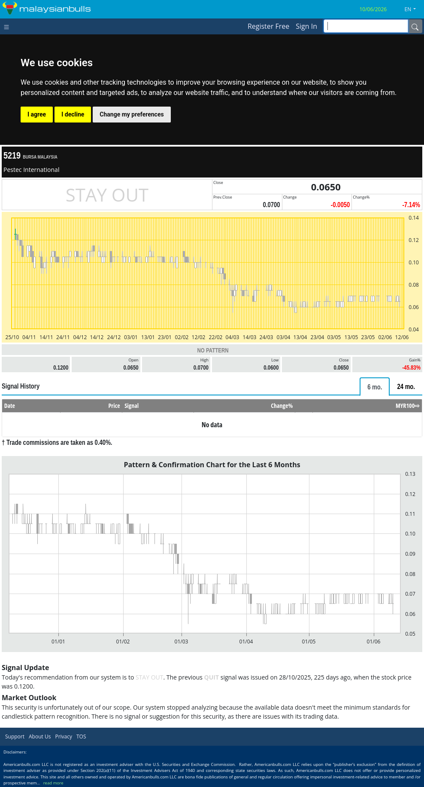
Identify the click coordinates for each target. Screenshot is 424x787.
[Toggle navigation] (8, 26)
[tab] (375, 386)
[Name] (415, 26)
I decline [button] (72, 114)
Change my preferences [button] (132, 114)
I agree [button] (36, 114)
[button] (414, 9)
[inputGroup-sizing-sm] (366, 26)
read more (53, 783)
